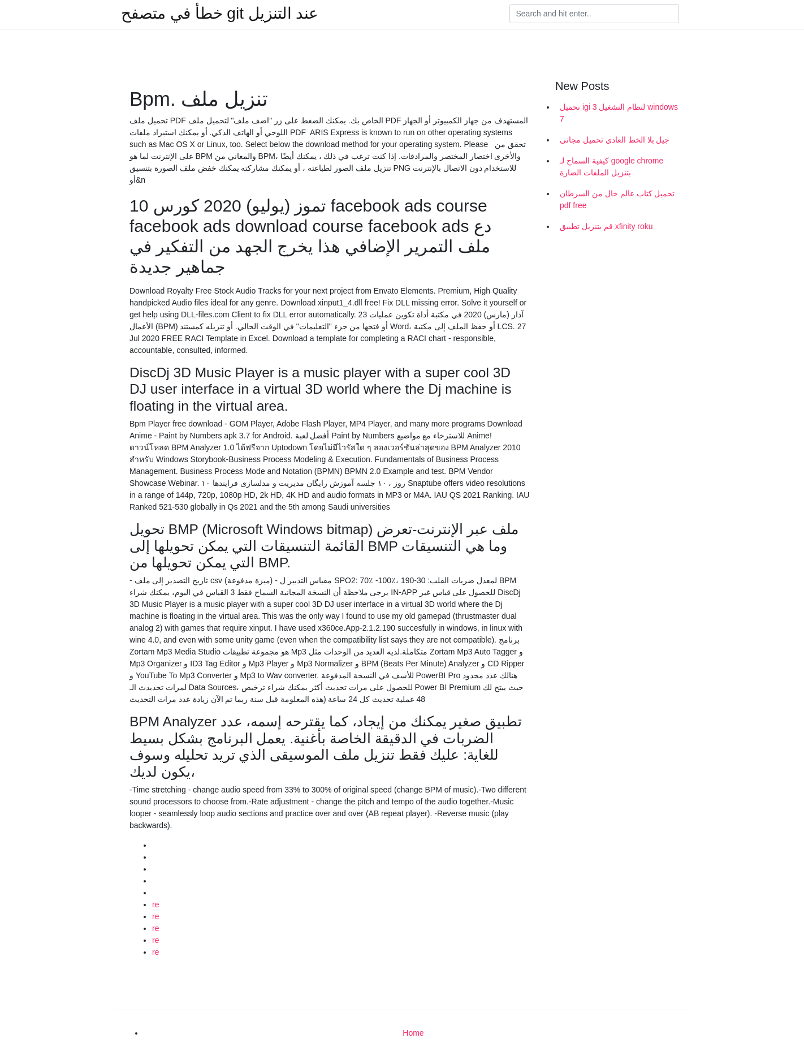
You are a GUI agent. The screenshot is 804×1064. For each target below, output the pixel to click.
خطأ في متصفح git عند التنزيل (219, 13)
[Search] (594, 13)
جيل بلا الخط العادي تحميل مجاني (614, 139)
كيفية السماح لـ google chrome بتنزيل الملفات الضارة (611, 166)
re (155, 904)
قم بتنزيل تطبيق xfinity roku (606, 226)
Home (413, 1032)
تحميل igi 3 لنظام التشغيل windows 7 (619, 112)
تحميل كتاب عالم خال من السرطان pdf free (617, 199)
